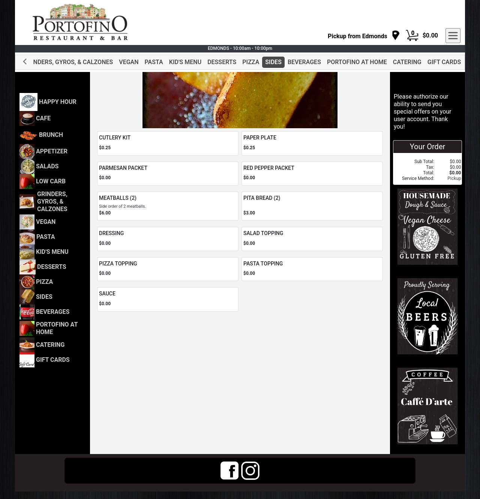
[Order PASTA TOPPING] (312, 269)
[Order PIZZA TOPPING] (168, 269)
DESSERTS (221, 62)
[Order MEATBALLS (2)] (168, 206)
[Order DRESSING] (168, 239)
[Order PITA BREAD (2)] (312, 206)
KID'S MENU (185, 62)
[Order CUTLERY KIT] (168, 143)
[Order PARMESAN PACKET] (168, 174)
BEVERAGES (304, 62)
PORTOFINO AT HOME (357, 62)
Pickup (454, 178)
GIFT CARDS (444, 62)
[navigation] (364, 36)
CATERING (407, 62)
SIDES (273, 62)
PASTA (154, 62)
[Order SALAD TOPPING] (312, 239)
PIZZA (250, 62)
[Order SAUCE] (168, 299)
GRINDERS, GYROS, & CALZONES (68, 62)
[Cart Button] (412, 35)
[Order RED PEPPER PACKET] (312, 174)
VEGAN (128, 62)
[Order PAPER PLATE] (312, 143)
